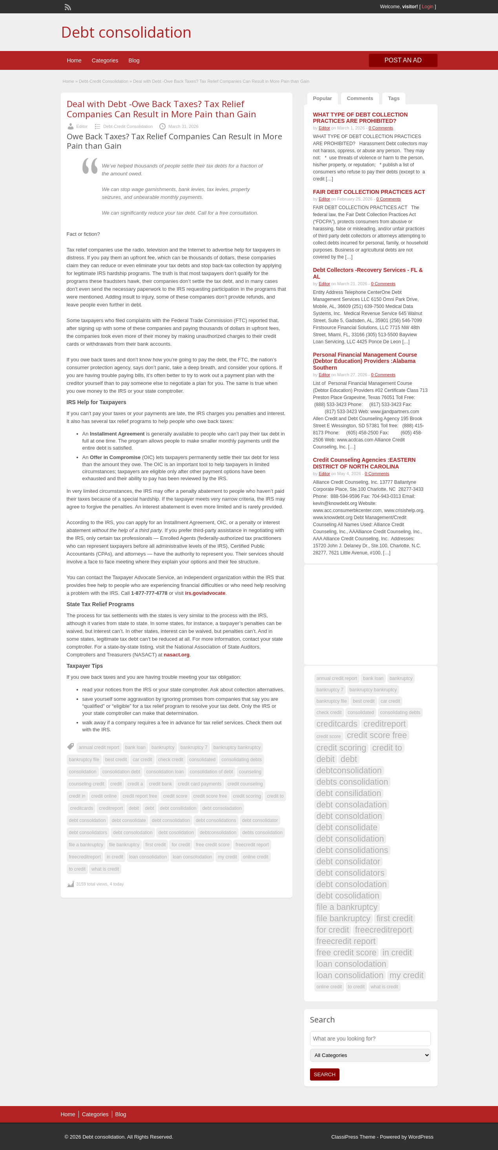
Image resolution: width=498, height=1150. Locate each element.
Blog (134, 60)
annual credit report (99, 747)
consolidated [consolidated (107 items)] (361, 712)
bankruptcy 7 (194, 747)
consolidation (83, 772)
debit (134, 808)
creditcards (81, 808)
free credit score (213, 844)
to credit (77, 869)
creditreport (111, 808)
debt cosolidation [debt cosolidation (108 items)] (348, 895)
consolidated (202, 759)
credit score (175, 796)
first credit (155, 844)
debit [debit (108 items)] (326, 759)
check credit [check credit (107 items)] (329, 712)
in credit (115, 857)
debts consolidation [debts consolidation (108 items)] (353, 782)
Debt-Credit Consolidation (103, 81)
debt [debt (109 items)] (349, 759)
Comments (360, 98)
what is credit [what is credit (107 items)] (384, 987)
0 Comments (380, 128)
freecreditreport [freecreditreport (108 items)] (383, 930)
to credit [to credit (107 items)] (356, 987)
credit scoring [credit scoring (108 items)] (342, 748)
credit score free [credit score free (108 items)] (377, 735)
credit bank (160, 784)
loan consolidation (148, 857)
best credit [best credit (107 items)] (363, 701)
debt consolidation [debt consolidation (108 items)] (350, 839)
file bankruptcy (124, 844)
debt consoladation (222, 808)
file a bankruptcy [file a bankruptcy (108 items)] (347, 907)
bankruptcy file (84, 759)
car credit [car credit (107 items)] (390, 701)
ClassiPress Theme (353, 1137)
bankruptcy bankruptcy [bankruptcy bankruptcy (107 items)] (373, 690)
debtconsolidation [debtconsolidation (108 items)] (349, 770)
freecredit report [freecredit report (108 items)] (346, 941)
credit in (77, 796)
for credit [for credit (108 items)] (333, 930)
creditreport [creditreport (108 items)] (384, 724)
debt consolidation (171, 820)
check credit (170, 759)
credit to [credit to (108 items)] (387, 748)
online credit (255, 857)
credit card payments (199, 784)
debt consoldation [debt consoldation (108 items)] (349, 816)
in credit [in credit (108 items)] (397, 952)
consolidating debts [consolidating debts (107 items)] (400, 712)
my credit (227, 857)
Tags (393, 98)
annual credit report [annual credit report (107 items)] (337, 678)
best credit (116, 759)
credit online (104, 796)
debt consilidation (178, 808)
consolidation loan (165, 772)
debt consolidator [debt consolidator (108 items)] (348, 861)
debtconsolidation (218, 832)
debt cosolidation (176, 832)
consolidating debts (241, 759)
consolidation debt (121, 772)
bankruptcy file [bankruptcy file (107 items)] (332, 701)
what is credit (105, 869)
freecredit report (252, 844)
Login (427, 6)
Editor (82, 126)
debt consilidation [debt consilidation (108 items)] (349, 793)
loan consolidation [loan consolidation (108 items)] (350, 975)
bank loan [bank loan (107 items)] (373, 678)
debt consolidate (129, 820)
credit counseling (245, 784)
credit (116, 784)
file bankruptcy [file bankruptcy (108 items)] (344, 918)
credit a (135, 784)
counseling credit (86, 784)
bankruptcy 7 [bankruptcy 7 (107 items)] (330, 690)
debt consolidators (88, 832)
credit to (275, 796)
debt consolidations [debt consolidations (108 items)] (353, 850)
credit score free (210, 796)
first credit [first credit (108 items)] (394, 918)
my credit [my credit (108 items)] (407, 975)
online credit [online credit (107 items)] (329, 987)
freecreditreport (85, 857)
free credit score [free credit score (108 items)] (347, 952)
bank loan (135, 747)
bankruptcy (163, 747)
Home (74, 60)
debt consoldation (87, 820)
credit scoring (247, 796)
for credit (180, 844)
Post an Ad (403, 60)
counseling (250, 772)
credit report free (139, 796)
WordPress (420, 1137)
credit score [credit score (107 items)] (329, 736)
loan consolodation (192, 857)
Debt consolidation (126, 32)
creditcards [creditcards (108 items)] (337, 724)
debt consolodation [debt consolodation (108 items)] (352, 884)
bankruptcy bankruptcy (237, 747)
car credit (142, 759)
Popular (322, 98)
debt (149, 808)
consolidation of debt (211, 772)
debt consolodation (133, 832)
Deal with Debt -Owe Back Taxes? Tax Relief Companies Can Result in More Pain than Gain (161, 109)
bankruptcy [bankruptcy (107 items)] (401, 678)
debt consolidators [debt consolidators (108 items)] (351, 873)
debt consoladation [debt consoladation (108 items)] (352, 804)
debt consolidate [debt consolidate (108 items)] (347, 827)
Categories (105, 60)
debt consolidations (216, 820)
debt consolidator (260, 820)
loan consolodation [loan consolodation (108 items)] (352, 964)
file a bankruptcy (86, 844)
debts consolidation (262, 832)
